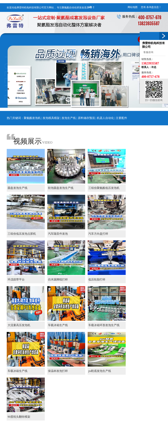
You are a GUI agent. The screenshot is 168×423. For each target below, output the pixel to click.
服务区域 (126, 376)
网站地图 (133, 7)
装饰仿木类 (107, 372)
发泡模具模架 (51, 117)
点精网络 (152, 415)
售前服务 (126, 368)
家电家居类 (107, 379)
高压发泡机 (98, 415)
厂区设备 (66, 379)
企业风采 (66, 376)
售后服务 (126, 372)
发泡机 (69, 415)
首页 (10, 334)
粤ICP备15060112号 (150, 418)
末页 (41, 334)
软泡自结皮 (107, 376)
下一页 (31, 334)
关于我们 (67, 362)
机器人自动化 (105, 117)
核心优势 (66, 372)
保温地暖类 (107, 368)
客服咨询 (147, 52)
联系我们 (147, 362)
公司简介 (66, 368)
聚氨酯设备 (89, 362)
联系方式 (146, 368)
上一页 (20, 334)
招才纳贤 (146, 376)
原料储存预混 (87, 117)
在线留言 (146, 372)
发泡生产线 (69, 117)
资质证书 (66, 383)
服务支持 (127, 362)
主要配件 (121, 117)
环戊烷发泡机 (114, 415)
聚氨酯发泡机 (32, 117)
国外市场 (106, 383)
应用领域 (107, 362)
